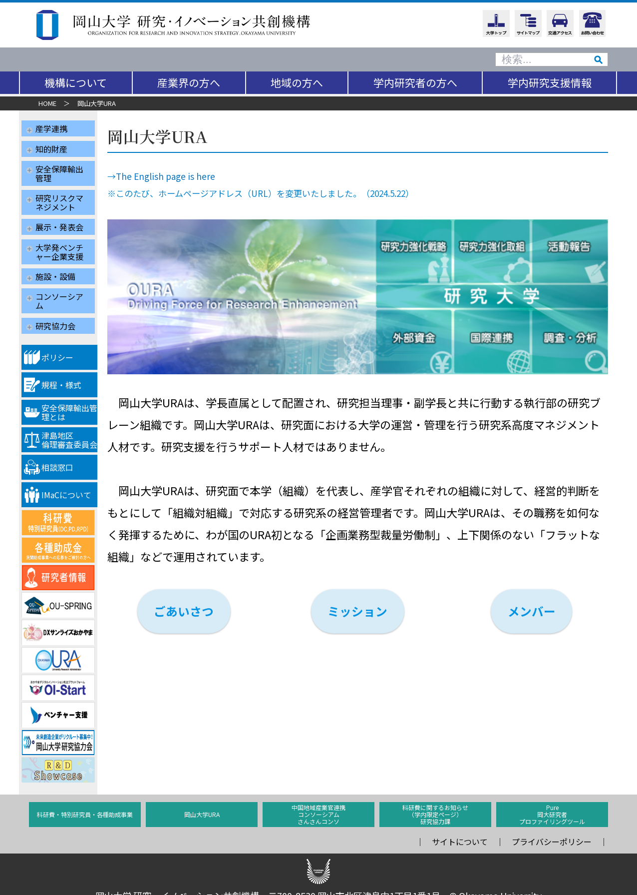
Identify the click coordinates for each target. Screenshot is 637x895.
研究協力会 (55, 312)
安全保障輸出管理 (59, 169)
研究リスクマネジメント (59, 197)
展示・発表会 (59, 220)
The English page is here (177, 176)
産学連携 (51, 128)
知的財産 (51, 147)
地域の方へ (297, 82)
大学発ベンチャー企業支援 (59, 243)
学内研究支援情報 (550, 82)
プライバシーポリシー (552, 827)
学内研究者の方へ (415, 82)
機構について (75, 82)
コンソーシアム (59, 289)
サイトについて (460, 827)
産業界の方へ (188, 82)
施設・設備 (55, 266)
